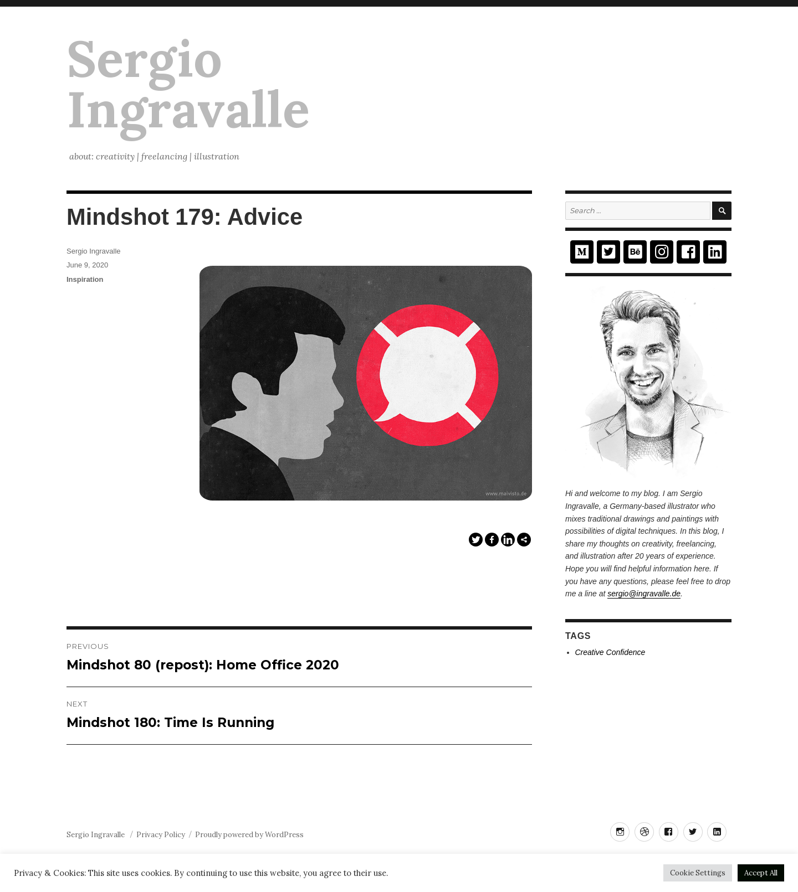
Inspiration (84, 279)
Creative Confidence (610, 652)
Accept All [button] (760, 873)
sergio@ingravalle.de (644, 593)
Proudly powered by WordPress (249, 834)
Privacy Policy (160, 834)
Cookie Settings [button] (697, 873)
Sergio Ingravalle (188, 83)
